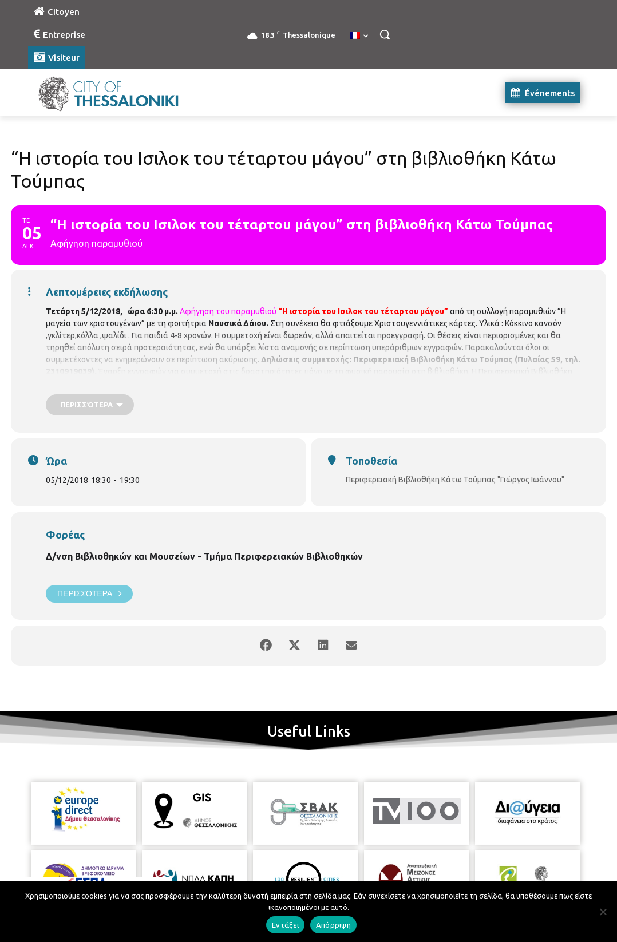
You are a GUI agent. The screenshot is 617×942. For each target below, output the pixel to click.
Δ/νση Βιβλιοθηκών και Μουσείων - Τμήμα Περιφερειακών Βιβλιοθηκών (204, 556)
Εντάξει (285, 925)
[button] (385, 34)
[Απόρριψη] (602, 911)
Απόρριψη (333, 925)
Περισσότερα (89, 594)
